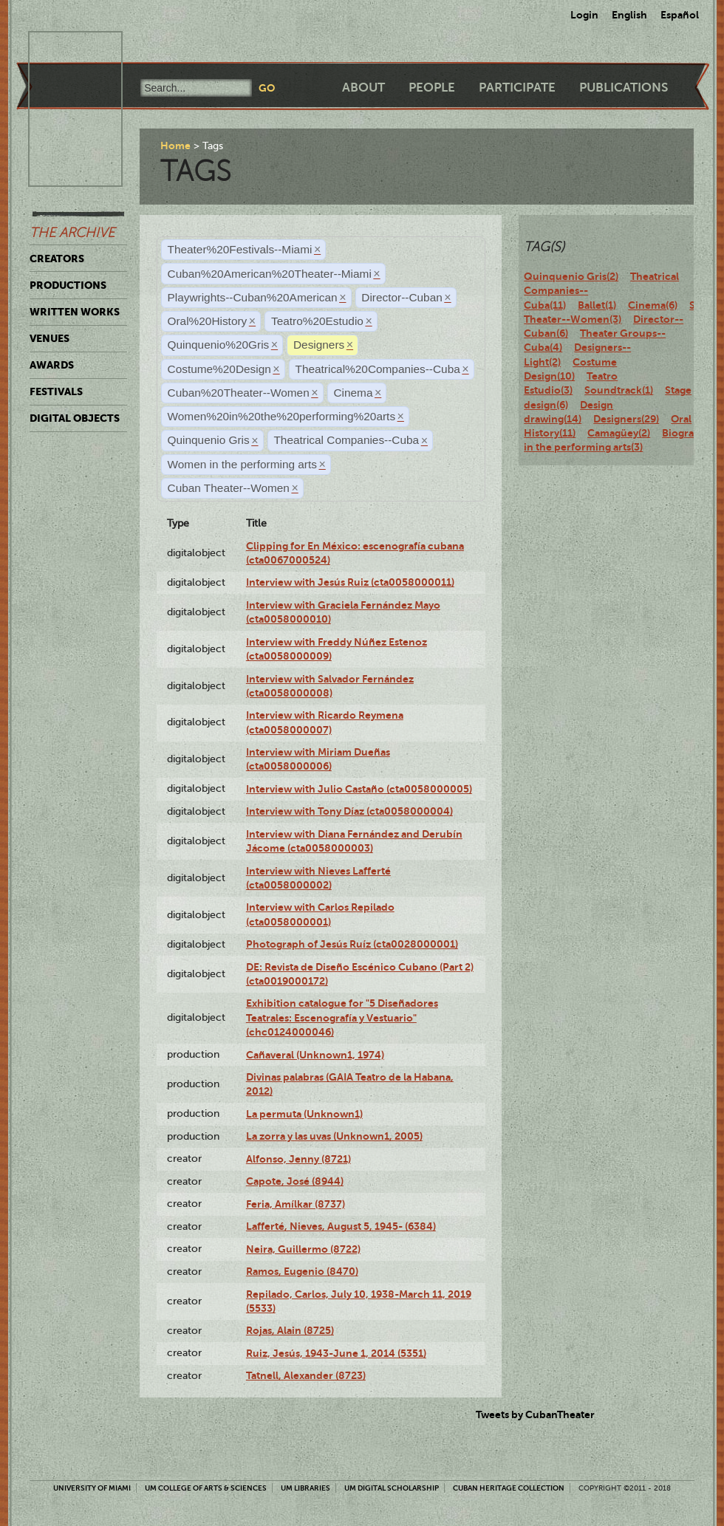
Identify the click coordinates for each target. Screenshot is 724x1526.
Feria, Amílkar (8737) (295, 1204)
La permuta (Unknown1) (304, 1114)
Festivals (56, 391)
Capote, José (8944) (295, 1181)
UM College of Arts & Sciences (206, 1488)
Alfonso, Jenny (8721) (298, 1159)
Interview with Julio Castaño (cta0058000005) (359, 789)
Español (679, 15)
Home (175, 145)
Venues (49, 338)
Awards (52, 365)
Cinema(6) (652, 305)
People (432, 88)
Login (584, 15)
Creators (57, 258)
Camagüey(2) (618, 433)
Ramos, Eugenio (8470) (302, 1271)
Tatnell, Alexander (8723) (306, 1375)
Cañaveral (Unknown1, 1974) (315, 1055)
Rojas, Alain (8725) (290, 1330)
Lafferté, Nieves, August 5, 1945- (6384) (341, 1226)
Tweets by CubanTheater (535, 1414)
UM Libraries (305, 1488)
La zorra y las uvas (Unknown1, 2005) (334, 1136)
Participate (517, 88)
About (363, 88)
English (629, 15)
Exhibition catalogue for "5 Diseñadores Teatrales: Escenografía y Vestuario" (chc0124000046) (342, 1017)
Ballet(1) (597, 305)
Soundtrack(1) (618, 390)
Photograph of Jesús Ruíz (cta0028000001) (352, 944)
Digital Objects (75, 418)
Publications (623, 88)
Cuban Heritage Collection (508, 1488)
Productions (68, 285)
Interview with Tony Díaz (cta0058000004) (349, 811)
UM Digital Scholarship (391, 1488)
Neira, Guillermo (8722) (303, 1249)
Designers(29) (626, 419)
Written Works (75, 312)
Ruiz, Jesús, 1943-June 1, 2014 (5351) (336, 1353)
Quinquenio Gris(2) (571, 276)
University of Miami (92, 1488)
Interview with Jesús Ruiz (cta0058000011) (350, 582)
